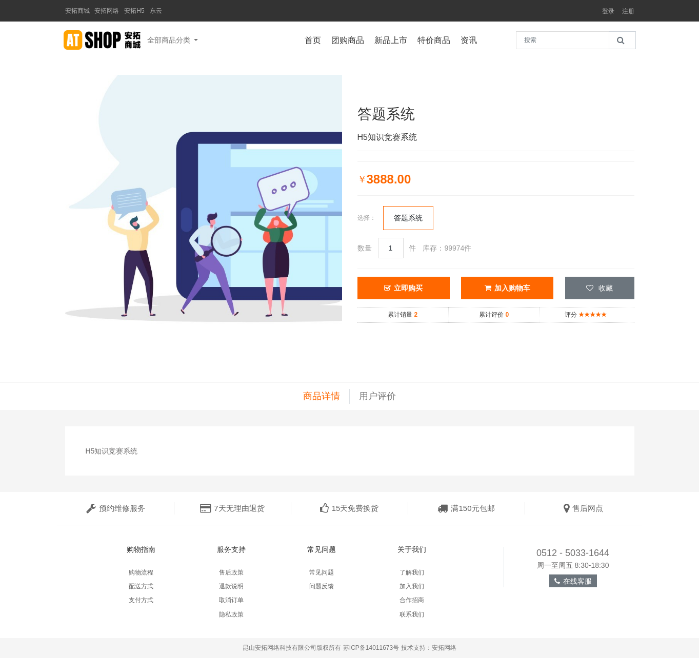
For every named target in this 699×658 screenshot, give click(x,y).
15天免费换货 (349, 508)
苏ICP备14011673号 (371, 647)
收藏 (599, 288)
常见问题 (321, 572)
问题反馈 (321, 586)
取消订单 (231, 600)
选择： (366, 217)
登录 (608, 11)
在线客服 (573, 581)
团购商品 (350, 39)
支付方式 (141, 600)
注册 (628, 11)
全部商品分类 (169, 40)
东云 (156, 10)
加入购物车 (507, 288)
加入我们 (412, 586)
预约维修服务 (115, 508)
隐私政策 (231, 614)
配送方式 (141, 586)
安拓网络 (106, 10)
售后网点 (583, 508)
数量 (364, 248)
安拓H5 (134, 10)
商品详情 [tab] (321, 396)
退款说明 (231, 586)
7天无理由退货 (232, 508)
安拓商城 (77, 10)
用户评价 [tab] (377, 396)
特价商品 (436, 39)
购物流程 (141, 572)
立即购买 (403, 288)
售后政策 (231, 572)
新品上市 (393, 39)
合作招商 (412, 600)
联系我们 (412, 614)
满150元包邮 (465, 508)
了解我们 (412, 572)
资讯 (471, 39)
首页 (315, 39)
